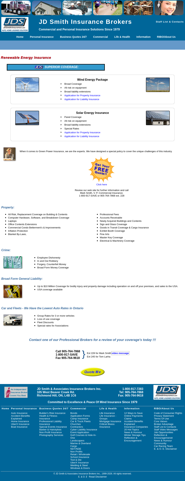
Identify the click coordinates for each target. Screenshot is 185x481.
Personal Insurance (42, 36)
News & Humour (133, 432)
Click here (101, 184)
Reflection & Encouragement (133, 439)
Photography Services (51, 435)
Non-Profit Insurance (50, 432)
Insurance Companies (136, 426)
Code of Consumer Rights (168, 413)
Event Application (79, 432)
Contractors (76, 426)
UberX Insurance (20, 424)
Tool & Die (75, 459)
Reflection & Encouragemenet (163, 436)
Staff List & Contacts (170, 21)
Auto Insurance (19, 413)
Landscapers (77, 440)
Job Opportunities (163, 432)
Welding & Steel (79, 465)
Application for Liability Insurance (81, 99)
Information (143, 36)
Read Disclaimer (98, 476)
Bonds (73, 413)
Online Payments (133, 415)
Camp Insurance (79, 418)
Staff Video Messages (166, 429)
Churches (75, 424)
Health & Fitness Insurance (48, 417)
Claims (128, 418)
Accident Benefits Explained (20, 417)
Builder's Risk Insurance (52, 413)
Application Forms (80, 415)
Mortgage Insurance (110, 421)
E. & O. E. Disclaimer (165, 448)
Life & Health (122, 36)
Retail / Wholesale (80, 454)
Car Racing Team (163, 446)
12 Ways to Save (133, 413)
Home (19, 36)
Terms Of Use (161, 418)
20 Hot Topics (131, 429)
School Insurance (79, 457)
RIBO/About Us (166, 36)
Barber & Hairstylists (50, 429)
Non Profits (76, 451)
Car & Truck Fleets (80, 421)
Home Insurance (20, 421)
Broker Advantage (163, 424)
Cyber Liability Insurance (83, 429)
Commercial (100, 36)
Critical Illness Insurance (107, 425)
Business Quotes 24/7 (73, 36)
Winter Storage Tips (135, 435)
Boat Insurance (19, 426)
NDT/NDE (75, 448)
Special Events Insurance (53, 426)
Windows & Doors (80, 468)
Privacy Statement (164, 415)
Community (160, 443)
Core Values (160, 421)
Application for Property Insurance (82, 95)
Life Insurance (107, 413)
